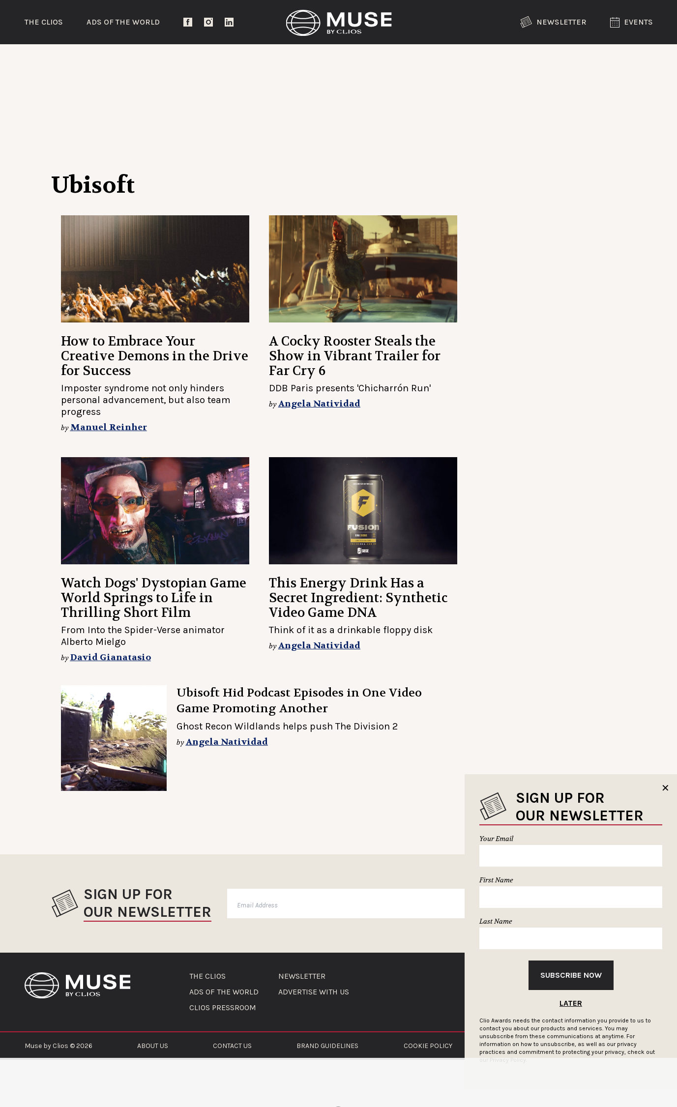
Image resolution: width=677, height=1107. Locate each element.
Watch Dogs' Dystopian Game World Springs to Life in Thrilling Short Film (153, 598)
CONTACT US (232, 1046)
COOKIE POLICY (428, 1046)
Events (631, 22)
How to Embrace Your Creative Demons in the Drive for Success (154, 356)
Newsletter (553, 22)
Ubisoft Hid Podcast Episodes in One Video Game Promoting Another (299, 700)
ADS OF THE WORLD (224, 992)
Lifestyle (301, 61)
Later (570, 1003)
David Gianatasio (110, 657)
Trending (75, 61)
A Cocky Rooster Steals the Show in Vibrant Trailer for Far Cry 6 (355, 356)
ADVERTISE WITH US (313, 992)
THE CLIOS (207, 976)
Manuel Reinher (108, 427)
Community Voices (422, 61)
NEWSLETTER (301, 976)
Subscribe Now (571, 975)
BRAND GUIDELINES (327, 1046)
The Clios (44, 22)
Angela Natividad (319, 403)
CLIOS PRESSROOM (222, 1008)
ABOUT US (152, 1046)
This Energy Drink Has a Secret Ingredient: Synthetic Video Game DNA (358, 598)
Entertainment (189, 61)
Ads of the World (123, 22)
